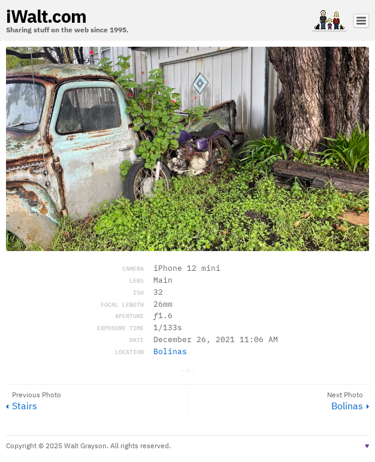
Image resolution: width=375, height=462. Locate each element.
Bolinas (170, 351)
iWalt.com (46, 16)
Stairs (24, 406)
